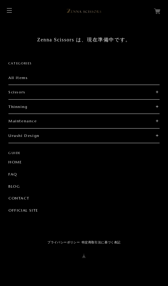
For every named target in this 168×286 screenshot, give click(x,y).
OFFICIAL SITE (23, 210)
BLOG (14, 186)
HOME (15, 162)
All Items (18, 77)
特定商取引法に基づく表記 (101, 242)
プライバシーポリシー (63, 242)
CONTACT (18, 198)
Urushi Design (24, 135)
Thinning (18, 106)
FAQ (12, 174)
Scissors (17, 92)
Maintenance (22, 121)
